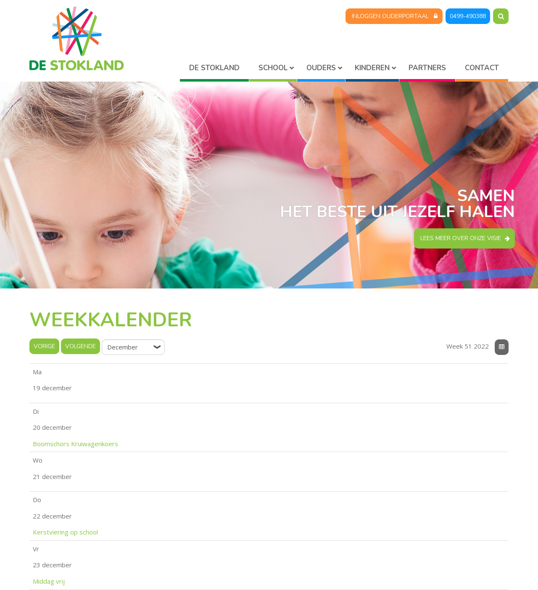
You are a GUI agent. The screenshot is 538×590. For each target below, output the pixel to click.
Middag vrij (122, 438)
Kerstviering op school (138, 421)
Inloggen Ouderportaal (390, 16)
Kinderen (372, 68)
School (272, 68)
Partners (427, 68)
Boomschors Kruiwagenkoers (149, 388)
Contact (482, 68)
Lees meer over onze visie (460, 238)
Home (214, 70)
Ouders (321, 68)
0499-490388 (468, 16)
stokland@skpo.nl (187, 546)
